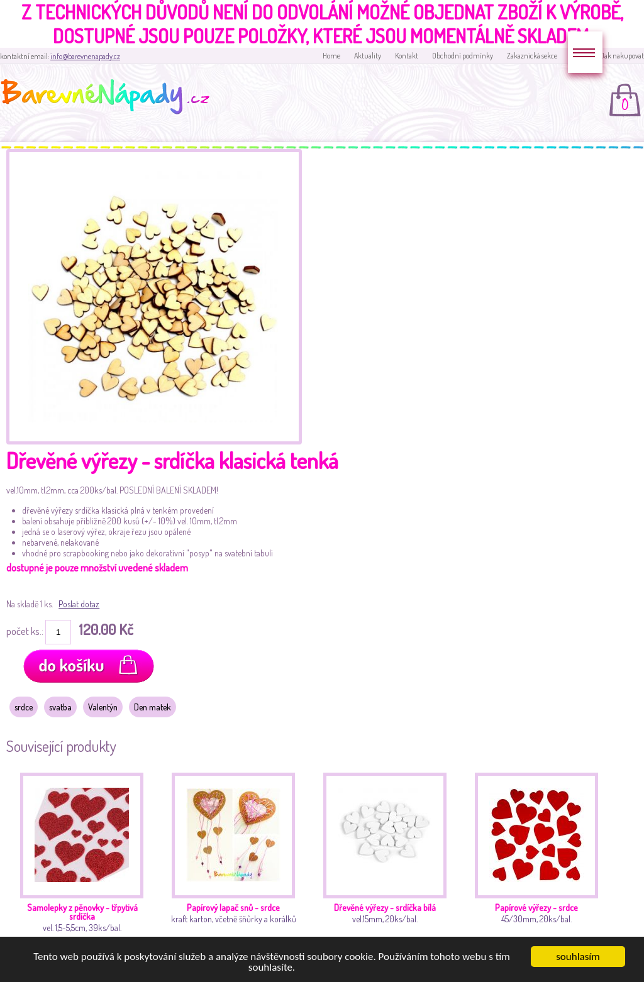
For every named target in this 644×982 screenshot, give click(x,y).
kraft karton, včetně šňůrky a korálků (236, 861)
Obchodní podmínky (462, 55)
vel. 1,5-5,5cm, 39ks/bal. (85, 861)
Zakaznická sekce (532, 55)
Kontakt (406, 55)
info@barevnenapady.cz (85, 56)
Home (331, 55)
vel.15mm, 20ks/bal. (388, 861)
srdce (23, 707)
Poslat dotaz (78, 604)
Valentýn (103, 707)
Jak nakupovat (622, 55)
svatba (60, 707)
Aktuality (367, 55)
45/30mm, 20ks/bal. (540, 861)
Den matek (152, 707)
